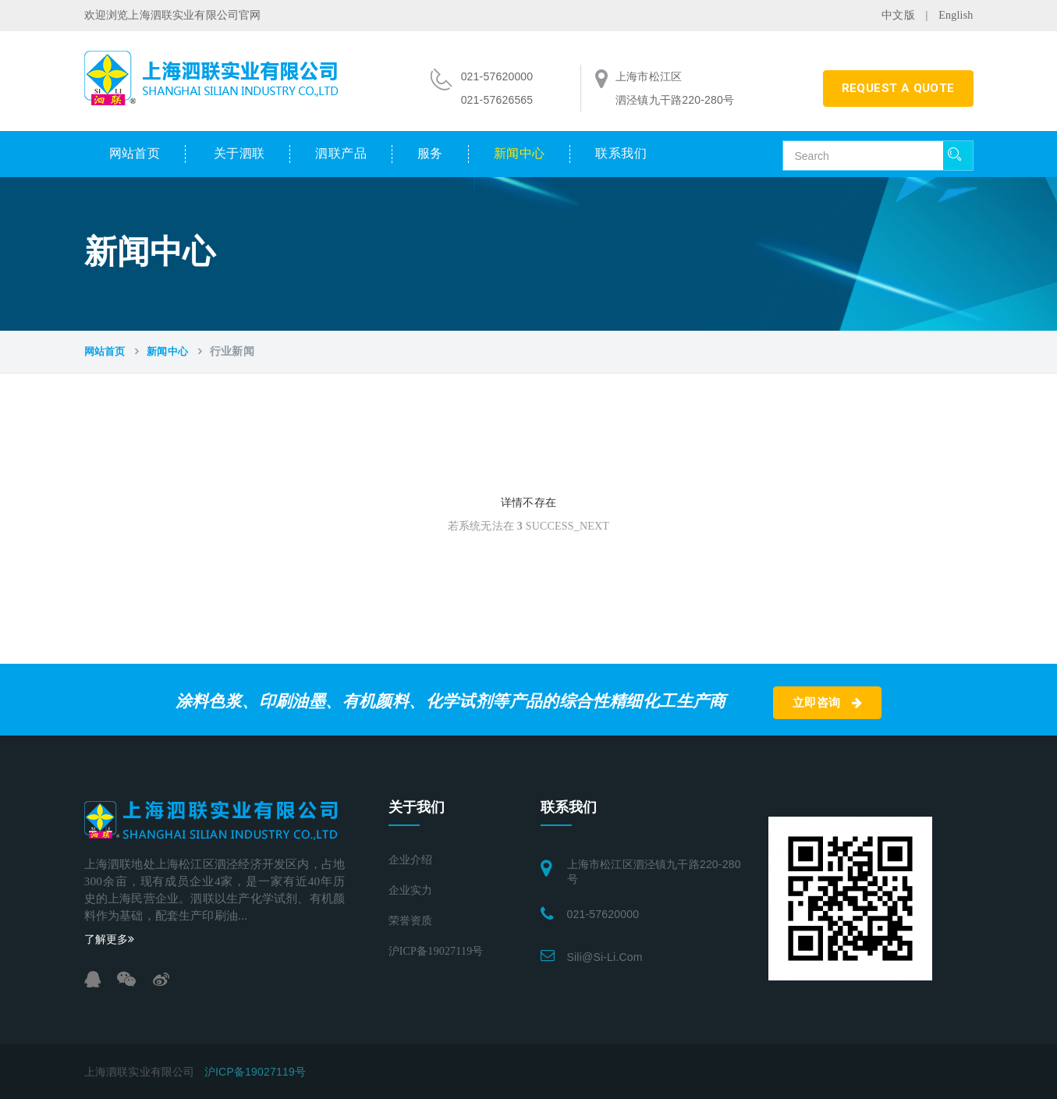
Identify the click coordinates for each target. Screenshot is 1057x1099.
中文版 (898, 15)
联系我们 (621, 153)
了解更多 (109, 939)
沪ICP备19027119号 (436, 951)
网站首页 (135, 153)
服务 (430, 153)
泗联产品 (341, 153)
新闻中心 (519, 153)
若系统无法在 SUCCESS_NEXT (528, 526)
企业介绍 (410, 860)
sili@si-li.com (605, 957)
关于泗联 (239, 153)
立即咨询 (827, 703)
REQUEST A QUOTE (898, 88)
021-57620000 (603, 914)
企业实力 (410, 890)
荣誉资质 (410, 921)
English (955, 15)
